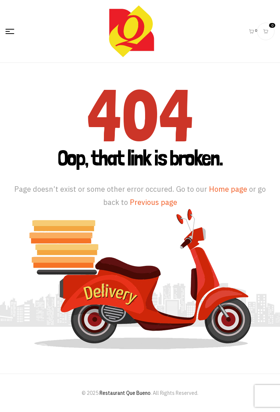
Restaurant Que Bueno (125, 393)
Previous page (153, 202)
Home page (228, 189)
